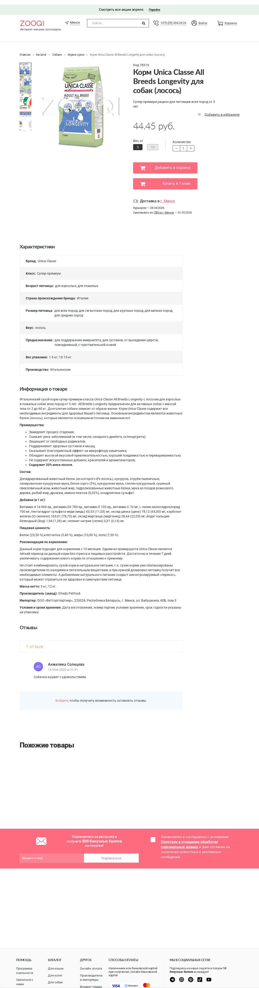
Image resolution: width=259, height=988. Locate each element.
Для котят (55, 975)
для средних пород (68, 311)
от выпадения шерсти (141, 336)
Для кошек (56, 968)
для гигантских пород (95, 306)
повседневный (66, 340)
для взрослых (65, 281)
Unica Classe (47, 256)
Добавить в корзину (165, 163)
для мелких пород (158, 306)
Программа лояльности (24, 971)
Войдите (61, 696)
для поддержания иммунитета (78, 336)
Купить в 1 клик (165, 179)
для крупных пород (128, 306)
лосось (40, 323)
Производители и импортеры (91, 978)
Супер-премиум (49, 269)
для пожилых (88, 281)
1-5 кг (53, 353)
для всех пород (65, 306)
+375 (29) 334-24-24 (173, 18)
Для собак (55, 982)
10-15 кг (65, 353)
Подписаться (111, 853)
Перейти (154, 5)
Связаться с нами (24, 982)
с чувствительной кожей (97, 340)
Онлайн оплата (91, 968)
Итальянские (60, 365)
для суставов (112, 336)
